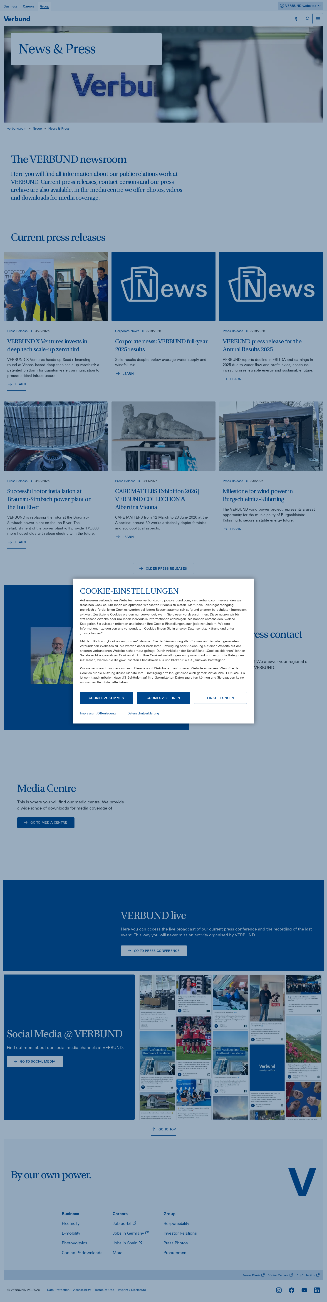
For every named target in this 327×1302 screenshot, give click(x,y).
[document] (163, 639)
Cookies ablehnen (163, 698)
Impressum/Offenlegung (98, 713)
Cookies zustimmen (106, 698)
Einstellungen (220, 698)
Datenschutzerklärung (143, 713)
